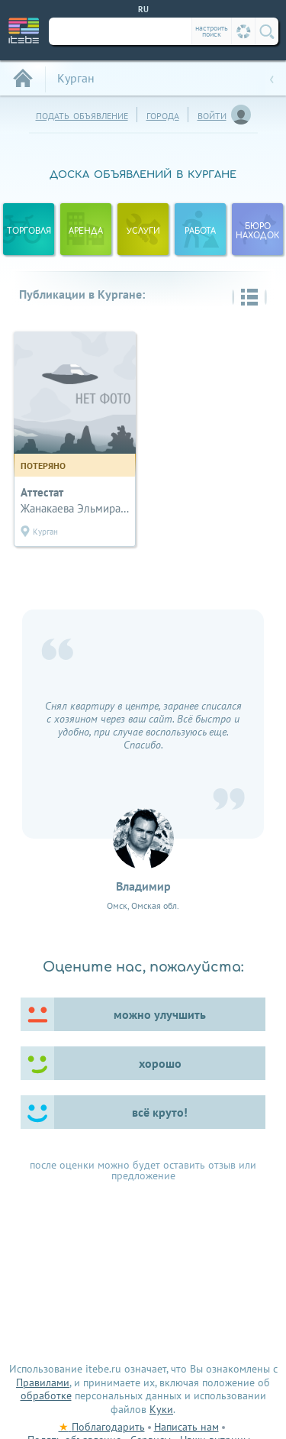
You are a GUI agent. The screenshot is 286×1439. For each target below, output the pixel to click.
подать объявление (82, 114)
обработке (46, 1395)
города (162, 114)
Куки (161, 1409)
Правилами (42, 1382)
